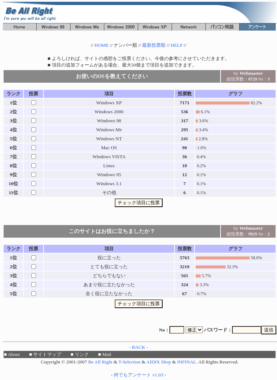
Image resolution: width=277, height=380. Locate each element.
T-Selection (129, 362)
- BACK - (138, 347)
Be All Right (100, 362)
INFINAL (186, 362)
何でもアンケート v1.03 (138, 374)
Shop (166, 362)
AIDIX (153, 362)
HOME (102, 45)
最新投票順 (153, 45)
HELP (176, 45)
